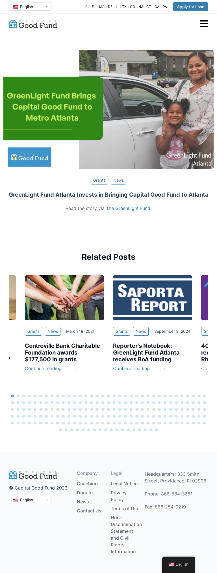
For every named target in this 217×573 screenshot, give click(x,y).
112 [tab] (46, 416)
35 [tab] (204, 395)
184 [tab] (105, 429)
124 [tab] (114, 416)
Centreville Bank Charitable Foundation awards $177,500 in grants (62, 352)
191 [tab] (145, 429)
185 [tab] (111, 429)
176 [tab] (60, 429)
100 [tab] (176, 409)
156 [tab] (97, 423)
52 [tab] (102, 402)
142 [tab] (18, 423)
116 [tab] (69, 416)
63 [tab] (165, 402)
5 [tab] (35, 395)
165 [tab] (148, 423)
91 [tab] (125, 409)
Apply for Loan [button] (190, 6)
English (23, 6)
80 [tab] (63, 409)
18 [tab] (108, 395)
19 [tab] (114, 395)
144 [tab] (29, 423)
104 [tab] (199, 409)
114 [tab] (57, 416)
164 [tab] (142, 423)
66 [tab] (182, 402)
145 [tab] (35, 423)
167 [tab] (159, 423)
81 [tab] (69, 409)
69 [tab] (199, 402)
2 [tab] (18, 395)
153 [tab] (80, 423)
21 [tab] (125, 395)
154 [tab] (85, 423)
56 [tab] (125, 402)
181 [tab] (88, 429)
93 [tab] (136, 409)
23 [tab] (136, 395)
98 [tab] (165, 409)
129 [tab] (142, 416)
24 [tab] (142, 395)
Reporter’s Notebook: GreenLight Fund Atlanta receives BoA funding (146, 352)
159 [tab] (114, 423)
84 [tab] (85, 409)
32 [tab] (187, 395)
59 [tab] (142, 402)
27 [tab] (159, 395)
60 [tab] (148, 402)
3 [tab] (23, 395)
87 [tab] (102, 409)
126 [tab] (125, 416)
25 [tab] (148, 395)
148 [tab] (52, 423)
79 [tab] (57, 409)
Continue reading (43, 368)
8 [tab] (52, 395)
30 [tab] (176, 395)
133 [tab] (165, 416)
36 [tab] (12, 402)
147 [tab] (46, 423)
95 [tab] (148, 409)
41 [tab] (40, 402)
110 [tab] (35, 416)
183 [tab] (100, 429)
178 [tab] (71, 429)
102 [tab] (187, 409)
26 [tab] (153, 395)
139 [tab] (199, 416)
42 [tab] (46, 402)
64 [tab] (170, 402)
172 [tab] (187, 423)
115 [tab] (63, 416)
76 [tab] (40, 409)
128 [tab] (136, 416)
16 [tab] (97, 395)
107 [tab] (18, 416)
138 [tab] (193, 416)
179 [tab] (77, 429)
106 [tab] (12, 416)
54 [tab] (114, 402)
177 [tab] (66, 429)
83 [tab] (80, 409)
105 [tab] (204, 409)
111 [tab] (40, 416)
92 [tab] (131, 409)
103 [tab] (193, 409)
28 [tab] (165, 395)
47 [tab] (74, 402)
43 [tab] (52, 402)
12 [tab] (74, 395)
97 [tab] (159, 409)
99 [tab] (170, 409)
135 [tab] (176, 416)
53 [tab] (108, 402)
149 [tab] (57, 423)
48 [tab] (80, 402)
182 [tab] (94, 429)
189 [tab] (134, 429)
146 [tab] (40, 423)
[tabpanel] (152, 327)
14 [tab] (85, 395)
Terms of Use (125, 508)
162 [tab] (131, 423)
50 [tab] (91, 402)
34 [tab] (199, 395)
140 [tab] (204, 416)
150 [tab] (63, 423)
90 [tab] (119, 409)
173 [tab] (193, 423)
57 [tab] (131, 402)
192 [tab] (150, 429)
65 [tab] (176, 402)
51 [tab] (97, 402)
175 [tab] (204, 423)
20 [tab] (119, 395)
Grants (99, 180)
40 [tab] (35, 402)
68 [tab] (193, 402)
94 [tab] (142, 409)
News (118, 180)
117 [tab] (74, 416)
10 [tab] (63, 395)
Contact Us (89, 511)
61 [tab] (153, 402)
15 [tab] (91, 395)
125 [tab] (119, 416)
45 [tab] (63, 402)
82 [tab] (74, 409)
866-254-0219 (170, 507)
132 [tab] (159, 416)
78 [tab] (52, 409)
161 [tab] (125, 423)
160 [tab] (119, 423)
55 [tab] (119, 402)
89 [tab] (114, 409)
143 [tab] (23, 423)
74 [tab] (29, 409)
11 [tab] (69, 395)
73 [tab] (23, 409)
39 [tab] (29, 402)
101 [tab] (182, 409)
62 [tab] (159, 402)
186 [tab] (117, 429)
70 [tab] (204, 402)
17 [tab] (102, 395)
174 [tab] (199, 423)
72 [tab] (18, 409)
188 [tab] (128, 429)
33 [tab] (193, 395)
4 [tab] (29, 395)
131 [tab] (153, 416)
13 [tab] (80, 395)
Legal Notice (124, 483)
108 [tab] (23, 416)
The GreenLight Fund (128, 208)
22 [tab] (131, 395)
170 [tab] (176, 423)
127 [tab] (131, 416)
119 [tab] (85, 416)
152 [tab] (74, 423)
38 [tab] (23, 402)
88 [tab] (108, 409)
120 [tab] (91, 416)
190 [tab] (139, 429)
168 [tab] (165, 423)
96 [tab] (153, 409)
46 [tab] (69, 402)
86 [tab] (97, 409)
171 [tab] (182, 423)
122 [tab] (102, 416)
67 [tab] (187, 402)
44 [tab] (57, 402)
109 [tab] (29, 416)
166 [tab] (153, 423)
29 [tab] (170, 395)
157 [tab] (102, 423)
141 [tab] (12, 423)
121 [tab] (97, 416)
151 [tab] (69, 423)
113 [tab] (52, 416)
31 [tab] (182, 395)
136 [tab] (182, 416)
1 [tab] (12, 395)
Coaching (87, 483)
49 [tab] (85, 402)
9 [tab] (57, 395)
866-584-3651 (176, 494)
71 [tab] (12, 409)
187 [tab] (122, 429)
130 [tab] (148, 416)
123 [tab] (108, 416)
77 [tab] (46, 409)
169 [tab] (170, 423)
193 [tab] (156, 429)
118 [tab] (80, 416)
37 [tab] (18, 402)
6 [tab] (40, 395)
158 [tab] (108, 423)
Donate (85, 492)
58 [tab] (136, 402)
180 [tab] (83, 429)
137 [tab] (187, 416)
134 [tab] (170, 416)
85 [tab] (91, 409)
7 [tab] (46, 395)
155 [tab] (91, 423)
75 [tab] (35, 409)
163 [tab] (136, 423)
